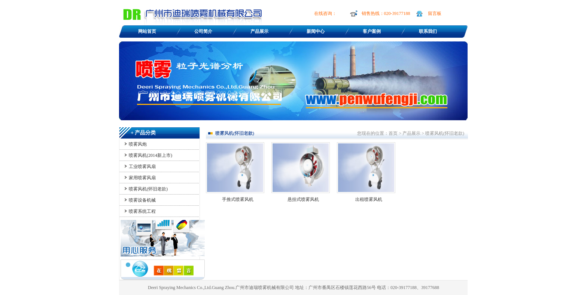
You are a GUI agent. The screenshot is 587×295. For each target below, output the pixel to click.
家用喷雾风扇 (142, 177)
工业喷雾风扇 (142, 166)
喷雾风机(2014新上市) (150, 155)
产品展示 (259, 31)
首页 (393, 133)
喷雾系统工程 (142, 211)
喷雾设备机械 (142, 200)
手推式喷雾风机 (237, 199)
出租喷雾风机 (368, 199)
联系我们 (428, 31)
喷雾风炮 (138, 144)
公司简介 (203, 31)
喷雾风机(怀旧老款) (148, 189)
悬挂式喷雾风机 (303, 199)
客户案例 (372, 31)
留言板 (434, 13)
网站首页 (147, 31)
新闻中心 (316, 31)
